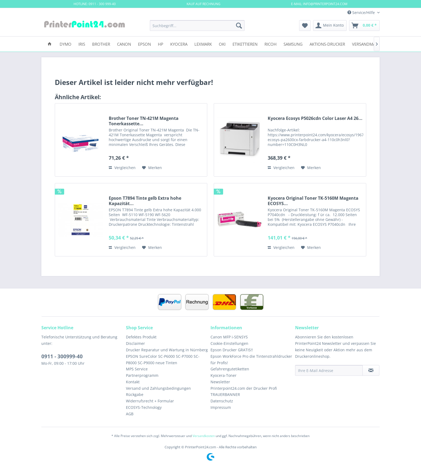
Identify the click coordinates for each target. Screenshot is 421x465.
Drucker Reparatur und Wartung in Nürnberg (167, 349)
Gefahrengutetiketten (229, 368)
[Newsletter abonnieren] (370, 370)
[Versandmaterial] (370, 44)
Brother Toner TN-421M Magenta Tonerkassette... (144, 121)
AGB (129, 413)
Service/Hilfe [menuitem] (361, 12)
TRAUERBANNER (225, 394)
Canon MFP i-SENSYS (229, 336)
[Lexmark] (203, 44)
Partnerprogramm (142, 375)
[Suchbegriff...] (197, 25)
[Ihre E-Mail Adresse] (329, 370)
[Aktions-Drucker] (327, 44)
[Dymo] (65, 44)
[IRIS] (82, 44)
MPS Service (137, 368)
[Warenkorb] (364, 25)
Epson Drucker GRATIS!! (231, 349)
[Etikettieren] (245, 44)
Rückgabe (134, 394)
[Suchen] (239, 25)
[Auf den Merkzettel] (152, 167)
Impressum (220, 407)
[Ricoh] (270, 44)
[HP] (160, 44)
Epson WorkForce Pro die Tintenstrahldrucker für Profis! (251, 359)
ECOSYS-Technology (144, 407)
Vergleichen (122, 167)
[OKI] (222, 44)
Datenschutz (221, 400)
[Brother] (101, 44)
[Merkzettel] (305, 25)
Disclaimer (135, 343)
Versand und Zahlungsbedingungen (158, 388)
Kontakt (133, 381)
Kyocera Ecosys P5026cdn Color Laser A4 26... (315, 118)
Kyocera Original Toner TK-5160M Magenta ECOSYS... (313, 200)
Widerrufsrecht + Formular (150, 400)
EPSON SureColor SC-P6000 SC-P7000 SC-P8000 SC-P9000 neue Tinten (162, 359)
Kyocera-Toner (223, 375)
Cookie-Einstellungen (229, 343)
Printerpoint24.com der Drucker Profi (243, 388)
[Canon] (124, 44)
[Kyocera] (179, 44)
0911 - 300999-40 (62, 356)
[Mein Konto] (330, 25)
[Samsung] (293, 44)
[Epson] (144, 44)
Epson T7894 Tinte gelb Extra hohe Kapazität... (145, 200)
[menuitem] (197, 25)
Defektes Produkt (141, 336)
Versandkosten (204, 436)
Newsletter (220, 381)
